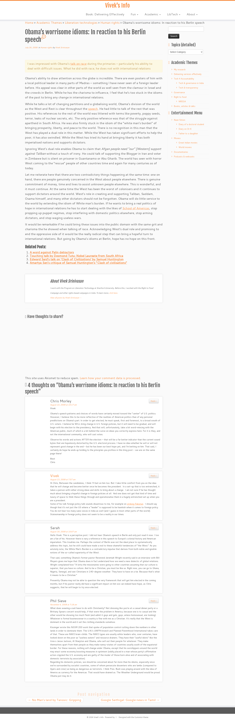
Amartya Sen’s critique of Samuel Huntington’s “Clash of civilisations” (78, 262)
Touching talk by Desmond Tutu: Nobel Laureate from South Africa (76, 256)
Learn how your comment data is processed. (110, 378)
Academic (153, 16)
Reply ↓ (154, 401)
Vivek (54, 475)
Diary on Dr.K (185, 128)
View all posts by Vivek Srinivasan (66, 297)
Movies (177, 138)
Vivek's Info (117, 6)
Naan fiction (179, 119)
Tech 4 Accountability (184, 78)
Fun (134, 16)
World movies (185, 147)
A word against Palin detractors (52, 252)
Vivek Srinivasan (62, 47)
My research (180, 69)
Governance (179, 92)
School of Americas (135, 208)
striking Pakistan (135, 503)
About (192, 16)
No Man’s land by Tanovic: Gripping (54, 700)
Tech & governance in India (191, 83)
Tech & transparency (188, 87)
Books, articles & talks (184, 106)
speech (93, 108)
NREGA (182, 101)
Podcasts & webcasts (184, 156)
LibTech (173, 16)
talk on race (78, 63)
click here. (113, 293)
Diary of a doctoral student (191, 124)
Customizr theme (141, 717)
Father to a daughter (188, 133)
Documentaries (181, 152)
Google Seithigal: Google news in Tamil (130, 700)
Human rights (46, 47)
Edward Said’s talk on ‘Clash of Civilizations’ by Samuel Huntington (77, 259)
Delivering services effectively (187, 74)
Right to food (180, 97)
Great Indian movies (188, 142)
